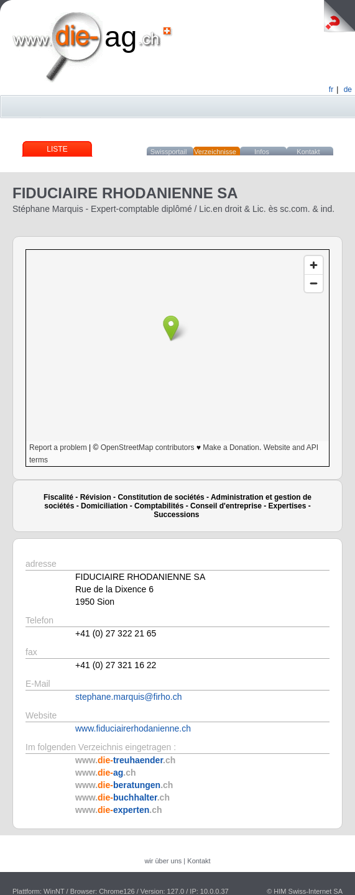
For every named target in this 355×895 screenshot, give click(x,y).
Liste (57, 149)
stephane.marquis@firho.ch (128, 697)
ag (120, 36)
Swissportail (168, 151)
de (348, 89)
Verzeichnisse (215, 151)
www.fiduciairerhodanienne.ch (133, 728)
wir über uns (163, 861)
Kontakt (308, 151)
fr (331, 89)
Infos (261, 151)
